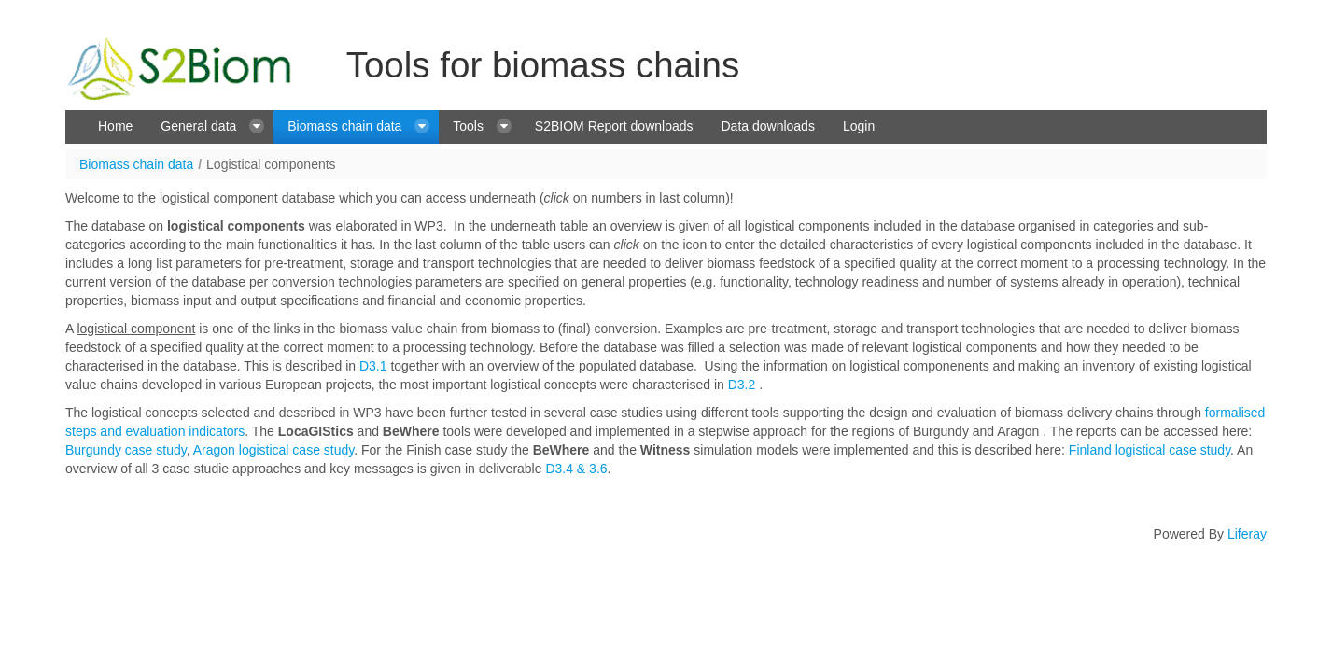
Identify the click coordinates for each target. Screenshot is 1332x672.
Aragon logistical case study (274, 449)
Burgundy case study (126, 449)
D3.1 (373, 365)
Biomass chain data (136, 164)
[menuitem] (115, 127)
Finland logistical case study (1149, 449)
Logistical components (271, 164)
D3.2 (741, 384)
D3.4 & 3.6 (575, 468)
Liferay (1247, 533)
